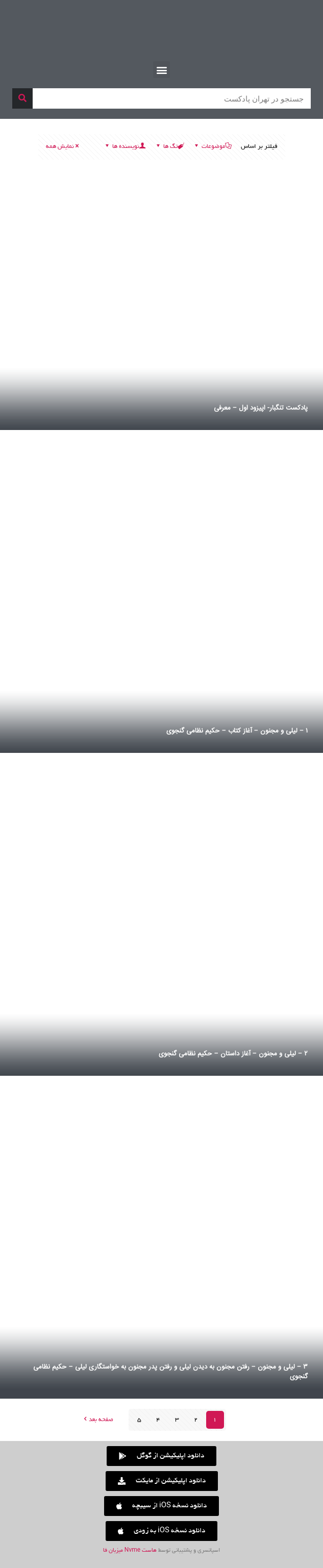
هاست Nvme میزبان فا (130, 1551)
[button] (161, 69)
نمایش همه (63, 146)
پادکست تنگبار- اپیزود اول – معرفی (261, 408)
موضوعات (212, 146)
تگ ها (169, 146)
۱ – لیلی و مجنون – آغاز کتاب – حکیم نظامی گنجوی (237, 731)
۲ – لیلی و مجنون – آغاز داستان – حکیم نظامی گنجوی (233, 1053)
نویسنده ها (125, 146)
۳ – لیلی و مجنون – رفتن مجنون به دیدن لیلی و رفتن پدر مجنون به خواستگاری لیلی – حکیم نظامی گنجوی (170, 1371)
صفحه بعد (97, 1420)
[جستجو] (22, 98)
